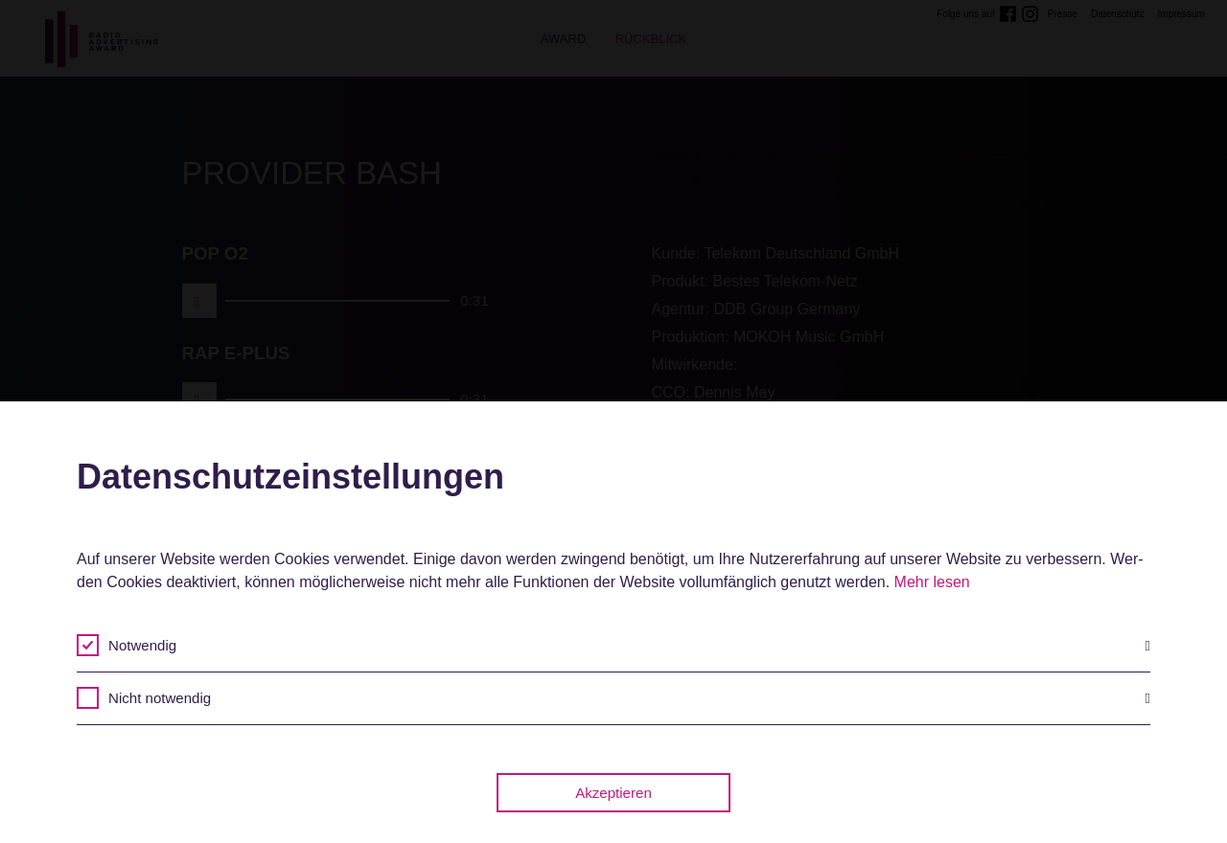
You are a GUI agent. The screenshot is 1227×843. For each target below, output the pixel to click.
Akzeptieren (613, 793)
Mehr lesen (932, 582)
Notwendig (629, 645)
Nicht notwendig (629, 698)
